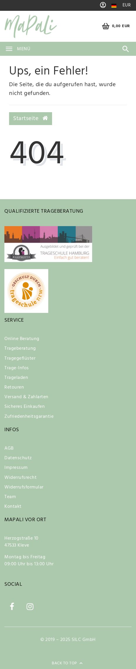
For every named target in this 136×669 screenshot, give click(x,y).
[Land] (114, 5)
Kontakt (13, 506)
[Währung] (126, 5)
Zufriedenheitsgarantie (29, 416)
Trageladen (16, 378)
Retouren (14, 387)
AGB (9, 448)
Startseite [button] (30, 118)
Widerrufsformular (24, 487)
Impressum (16, 468)
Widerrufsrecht (20, 477)
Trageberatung (20, 348)
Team (10, 497)
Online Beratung (21, 339)
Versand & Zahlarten (26, 397)
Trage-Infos (16, 368)
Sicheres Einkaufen (24, 406)
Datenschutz (18, 458)
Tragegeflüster (19, 358)
